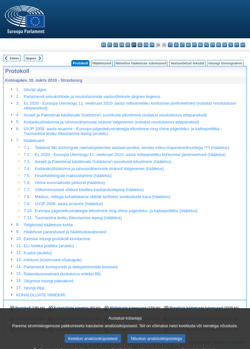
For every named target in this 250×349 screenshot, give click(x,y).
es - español (109, 44)
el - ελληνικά (140, 44)
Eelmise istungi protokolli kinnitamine (57, 238)
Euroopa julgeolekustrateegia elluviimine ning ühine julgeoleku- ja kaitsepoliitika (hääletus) (116, 210)
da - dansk (121, 44)
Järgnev (30, 58)
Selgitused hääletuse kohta (48, 224)
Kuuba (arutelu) (38, 252)
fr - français (152, 44)
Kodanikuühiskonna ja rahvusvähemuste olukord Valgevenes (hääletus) (99, 168)
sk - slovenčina (224, 44)
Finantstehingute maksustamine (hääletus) (73, 175)
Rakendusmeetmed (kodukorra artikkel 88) (62, 273)
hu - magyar (188, 44)
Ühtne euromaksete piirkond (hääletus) (70, 182)
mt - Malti (194, 44)
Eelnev (14, 58)
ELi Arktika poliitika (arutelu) (49, 245)
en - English (146, 44)
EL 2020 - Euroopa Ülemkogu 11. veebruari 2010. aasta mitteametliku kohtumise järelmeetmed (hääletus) (130, 154)
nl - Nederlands (200, 44)
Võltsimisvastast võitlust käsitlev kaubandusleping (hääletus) (89, 189)
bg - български (103, 44)
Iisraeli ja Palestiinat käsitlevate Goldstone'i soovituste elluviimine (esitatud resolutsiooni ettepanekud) (115, 115)
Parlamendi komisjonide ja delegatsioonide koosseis (71, 266)
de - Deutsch (127, 44)
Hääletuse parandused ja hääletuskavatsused (65, 231)
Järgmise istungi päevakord (48, 280)
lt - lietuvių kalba (182, 44)
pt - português (212, 44)
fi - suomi (236, 44)
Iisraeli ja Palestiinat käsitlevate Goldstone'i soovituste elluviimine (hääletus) (103, 161)
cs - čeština (115, 44)
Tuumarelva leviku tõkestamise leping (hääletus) (78, 217)
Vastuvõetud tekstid (187, 63)
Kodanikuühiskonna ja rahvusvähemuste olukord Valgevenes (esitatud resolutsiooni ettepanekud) (111, 122)
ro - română (218, 44)
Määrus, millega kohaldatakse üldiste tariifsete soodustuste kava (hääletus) (102, 196)
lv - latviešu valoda (176, 44)
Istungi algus (35, 89)
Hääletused (101, 63)
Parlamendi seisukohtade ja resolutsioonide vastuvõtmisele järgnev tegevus (92, 96)
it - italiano (170, 44)
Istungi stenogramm (225, 63)
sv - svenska (242, 44)
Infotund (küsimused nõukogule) (53, 259)
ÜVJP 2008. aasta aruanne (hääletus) (69, 203)
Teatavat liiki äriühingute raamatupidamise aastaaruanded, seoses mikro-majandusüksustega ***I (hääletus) (132, 147)
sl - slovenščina (230, 44)
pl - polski (206, 44)
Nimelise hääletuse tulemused (141, 63)
